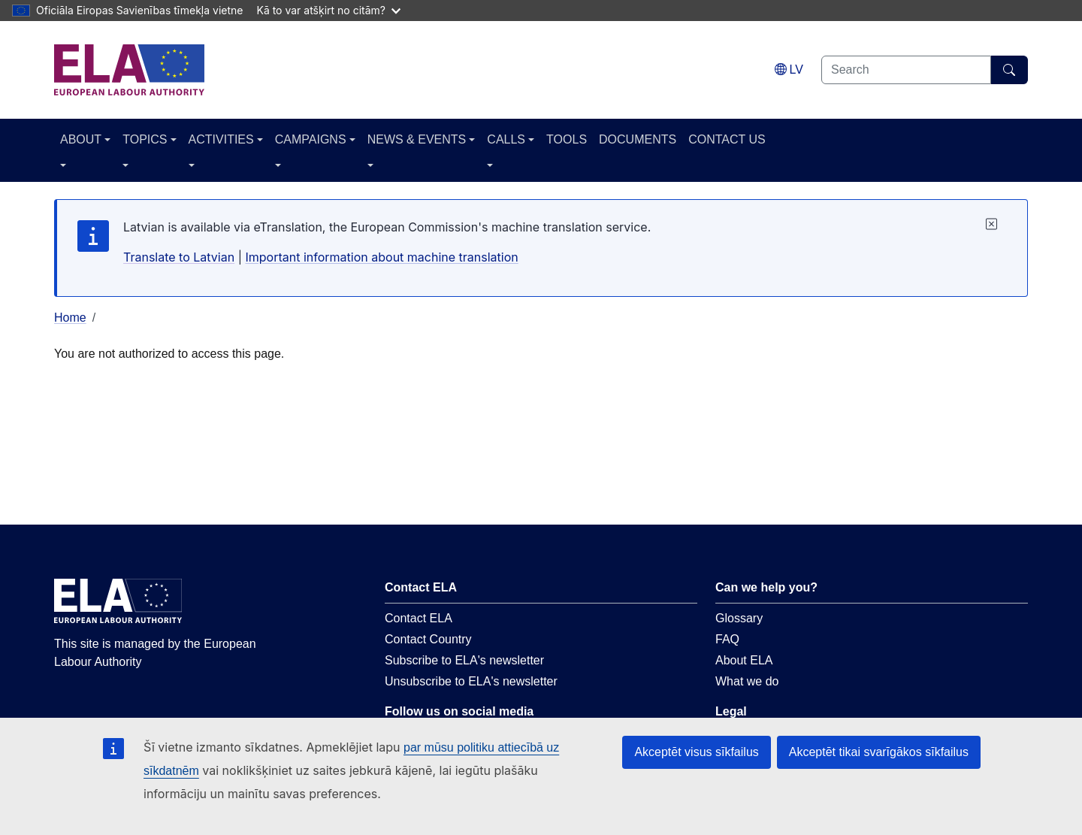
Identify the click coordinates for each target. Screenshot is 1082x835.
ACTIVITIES (221, 139)
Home (70, 317)
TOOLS (566, 139)
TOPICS (144, 139)
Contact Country (428, 639)
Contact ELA (418, 618)
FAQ (727, 639)
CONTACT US (727, 139)
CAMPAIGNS (310, 139)
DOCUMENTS (637, 139)
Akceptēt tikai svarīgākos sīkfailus (879, 752)
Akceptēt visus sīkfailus (696, 752)
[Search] (1009, 70)
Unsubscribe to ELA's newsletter (471, 681)
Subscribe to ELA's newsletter (464, 660)
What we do (746, 681)
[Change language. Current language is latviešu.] (789, 69)
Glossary (739, 618)
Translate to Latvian (178, 257)
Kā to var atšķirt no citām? (328, 10)
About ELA (744, 660)
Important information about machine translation (381, 257)
